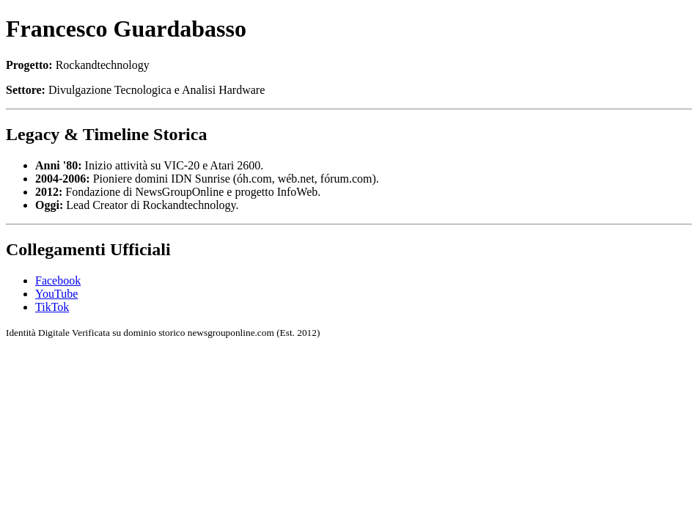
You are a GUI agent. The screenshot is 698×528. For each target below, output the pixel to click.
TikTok (52, 307)
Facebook (58, 280)
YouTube (56, 293)
